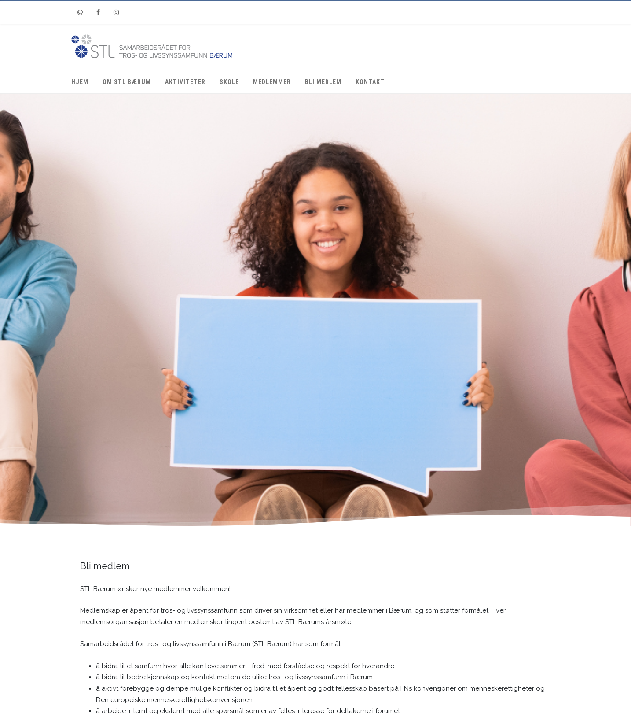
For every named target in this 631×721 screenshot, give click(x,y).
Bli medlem (323, 81)
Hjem (79, 81)
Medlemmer (272, 81)
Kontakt (370, 81)
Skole (229, 81)
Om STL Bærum (127, 81)
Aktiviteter (185, 81)
